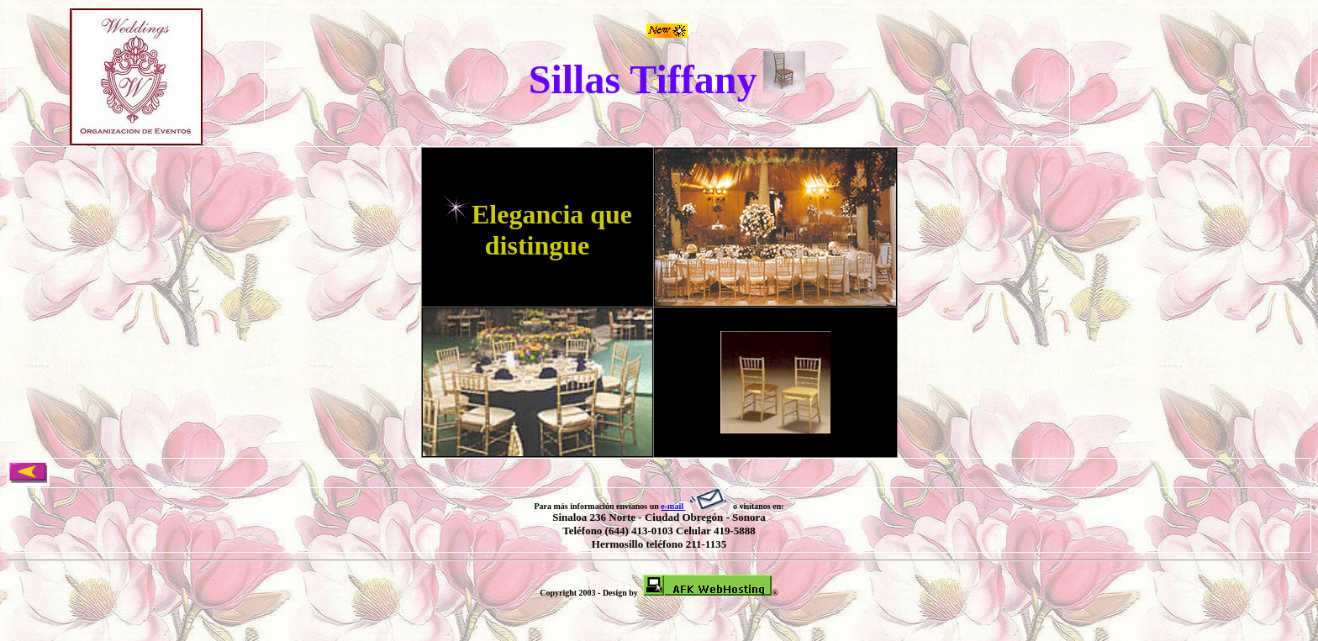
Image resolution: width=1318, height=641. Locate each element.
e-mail (695, 506)
